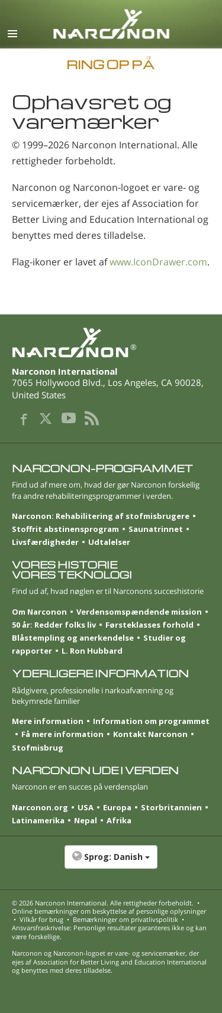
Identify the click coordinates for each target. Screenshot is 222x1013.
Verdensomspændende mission (139, 611)
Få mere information (62, 734)
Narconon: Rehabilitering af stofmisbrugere (100, 516)
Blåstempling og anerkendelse (73, 637)
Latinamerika (38, 820)
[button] (111, 863)
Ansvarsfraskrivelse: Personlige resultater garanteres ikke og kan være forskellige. (109, 931)
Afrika (119, 820)
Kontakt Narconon (150, 734)
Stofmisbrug (37, 747)
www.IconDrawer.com (158, 261)
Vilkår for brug (41, 919)
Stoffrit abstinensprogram (65, 529)
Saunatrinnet (155, 529)
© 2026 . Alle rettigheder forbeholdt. (103, 902)
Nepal (85, 820)
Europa (117, 807)
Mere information (47, 721)
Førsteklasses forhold (149, 624)
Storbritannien (171, 807)
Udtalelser (109, 542)
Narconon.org (40, 807)
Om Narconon (39, 611)
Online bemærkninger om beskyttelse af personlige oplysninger (109, 911)
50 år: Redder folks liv (54, 624)
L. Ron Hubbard (92, 650)
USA (86, 807)
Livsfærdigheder (45, 542)
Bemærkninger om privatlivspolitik (125, 919)
